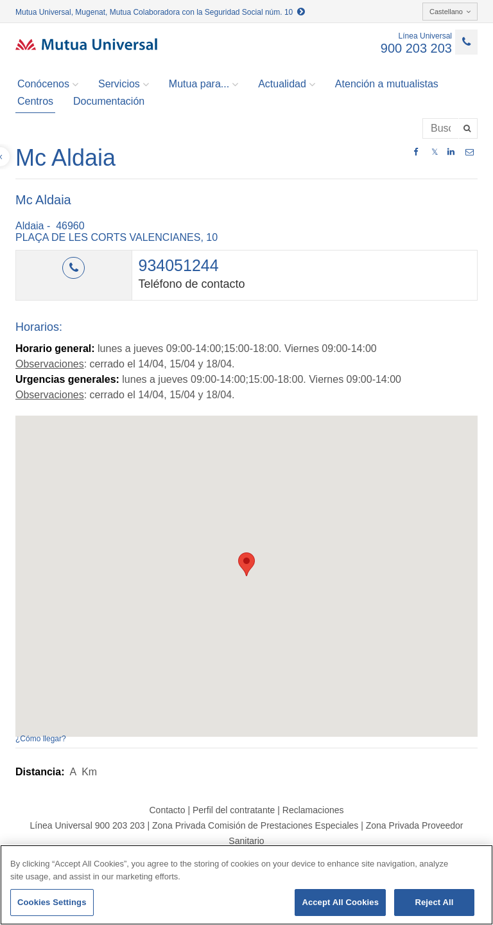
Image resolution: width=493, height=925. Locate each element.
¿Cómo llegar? (40, 738)
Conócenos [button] (47, 84)
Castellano (450, 11)
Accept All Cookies (340, 902)
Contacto (167, 810)
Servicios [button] (123, 84)
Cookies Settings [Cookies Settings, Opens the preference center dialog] (52, 902)
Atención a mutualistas (386, 83)
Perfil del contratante (234, 810)
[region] (246, 885)
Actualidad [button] (286, 84)
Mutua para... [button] (203, 84)
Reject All (434, 902)
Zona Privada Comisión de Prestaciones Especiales (255, 825)
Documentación (108, 101)
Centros (35, 101)
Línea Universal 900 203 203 (87, 825)
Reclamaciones (313, 810)
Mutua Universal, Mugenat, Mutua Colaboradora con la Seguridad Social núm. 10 (160, 12)
